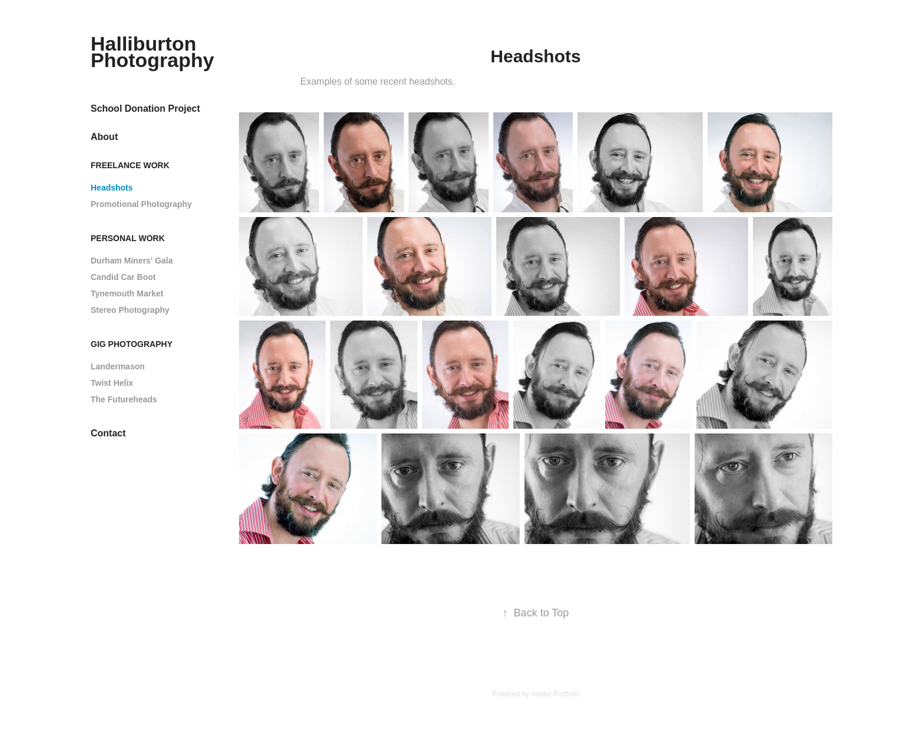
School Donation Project (145, 109)
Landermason (118, 366)
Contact (108, 433)
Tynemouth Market (127, 293)
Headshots (112, 187)
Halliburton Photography (152, 51)
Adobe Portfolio (555, 694)
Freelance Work (130, 165)
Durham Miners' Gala (131, 260)
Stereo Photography (130, 310)
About (104, 137)
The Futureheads (124, 399)
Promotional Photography (141, 204)
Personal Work (128, 238)
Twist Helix (112, 383)
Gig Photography (131, 344)
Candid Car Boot (123, 277)
